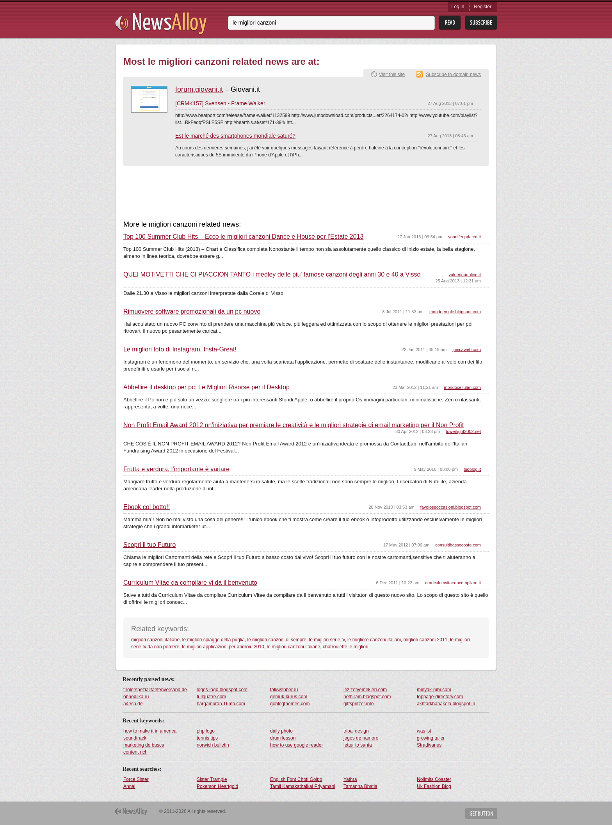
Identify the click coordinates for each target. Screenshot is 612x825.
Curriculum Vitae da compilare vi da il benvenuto (190, 583)
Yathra (350, 779)
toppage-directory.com (440, 696)
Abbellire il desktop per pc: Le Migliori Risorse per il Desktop (206, 387)
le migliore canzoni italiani (374, 639)
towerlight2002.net (463, 431)
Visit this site (392, 74)
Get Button (481, 813)
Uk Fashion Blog (434, 786)
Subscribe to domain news (453, 74)
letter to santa (357, 745)
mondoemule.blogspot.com (455, 311)
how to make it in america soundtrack (149, 734)
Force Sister (136, 779)
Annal (129, 786)
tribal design (356, 731)
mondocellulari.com (462, 387)
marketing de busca (143, 745)
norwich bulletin (213, 745)
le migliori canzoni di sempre (276, 639)
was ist (424, 731)
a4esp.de (132, 703)
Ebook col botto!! (146, 507)
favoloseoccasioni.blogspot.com (450, 507)
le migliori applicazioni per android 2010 (223, 646)
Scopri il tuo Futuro (149, 545)
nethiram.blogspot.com (367, 696)
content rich (135, 752)
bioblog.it (472, 469)
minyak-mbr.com (434, 689)
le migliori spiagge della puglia (213, 639)
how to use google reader (296, 745)
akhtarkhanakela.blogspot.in (446, 703)
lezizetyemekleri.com (365, 689)
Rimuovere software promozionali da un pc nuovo (191, 312)
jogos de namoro (360, 738)
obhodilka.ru (136, 696)
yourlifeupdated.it (464, 236)
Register (482, 6)
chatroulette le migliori (345, 646)
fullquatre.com (211, 696)
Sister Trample (212, 779)
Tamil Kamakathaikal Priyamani (302, 786)
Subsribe (481, 23)
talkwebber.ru (284, 689)
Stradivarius (429, 745)
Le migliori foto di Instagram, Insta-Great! (180, 349)
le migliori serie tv (327, 639)
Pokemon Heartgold (217, 786)
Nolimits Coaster (434, 779)
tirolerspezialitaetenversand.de (155, 689)
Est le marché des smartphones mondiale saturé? (235, 136)
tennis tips (207, 738)
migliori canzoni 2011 (425, 639)
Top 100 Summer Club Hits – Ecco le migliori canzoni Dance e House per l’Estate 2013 (243, 237)
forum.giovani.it (199, 89)
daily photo (281, 731)
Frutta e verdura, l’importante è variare (176, 469)
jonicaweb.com (466, 349)
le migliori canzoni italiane (293, 646)
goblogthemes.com (290, 703)
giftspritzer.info (358, 703)
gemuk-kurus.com (288, 696)
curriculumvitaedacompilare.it (453, 582)
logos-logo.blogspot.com (222, 689)
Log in (458, 6)
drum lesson (282, 738)
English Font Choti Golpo (296, 779)
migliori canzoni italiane (155, 639)
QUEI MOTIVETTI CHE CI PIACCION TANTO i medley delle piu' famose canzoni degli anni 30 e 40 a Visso (271, 274)
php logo (206, 731)
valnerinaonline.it (464, 274)
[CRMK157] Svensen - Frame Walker (220, 103)
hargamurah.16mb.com (221, 703)
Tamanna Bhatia (360, 786)
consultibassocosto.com (458, 545)
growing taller (431, 738)
